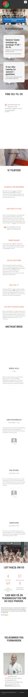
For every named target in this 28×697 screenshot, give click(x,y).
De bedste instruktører (14, 190)
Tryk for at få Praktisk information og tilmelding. (14, 20)
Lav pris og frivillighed (14, 310)
